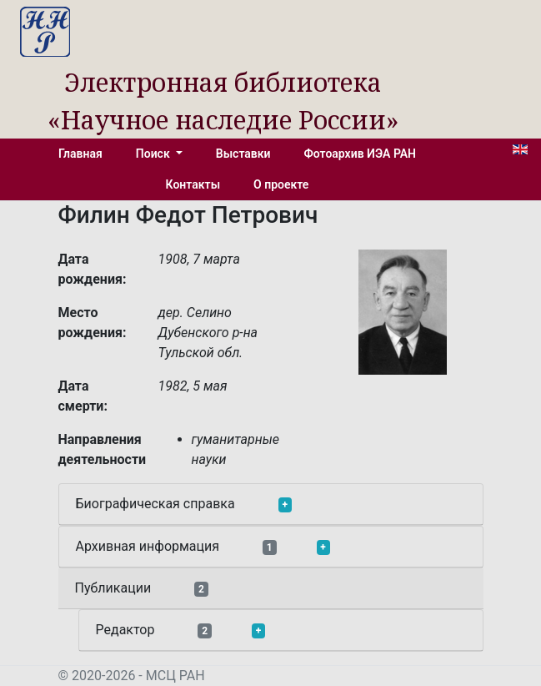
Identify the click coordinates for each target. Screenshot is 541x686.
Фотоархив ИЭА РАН (360, 153)
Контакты (193, 184)
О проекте (280, 184)
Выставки (243, 153)
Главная (80, 153)
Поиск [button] (154, 153)
